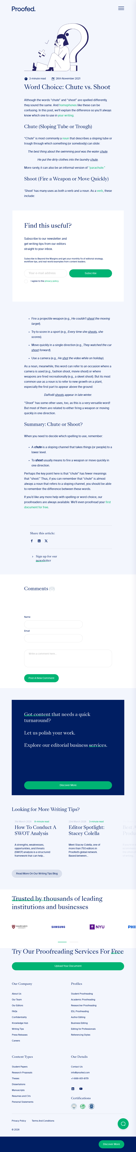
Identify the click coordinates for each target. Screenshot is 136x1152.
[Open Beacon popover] (123, 1123)
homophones (68, 105)
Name (27, 617)
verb (100, 191)
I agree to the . (45, 281)
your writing (65, 115)
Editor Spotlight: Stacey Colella (86, 831)
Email (27, 631)
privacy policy (51, 281)
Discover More (111, 1144)
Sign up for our (46, 559)
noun (65, 138)
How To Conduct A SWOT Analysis (35, 831)
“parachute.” (96, 167)
